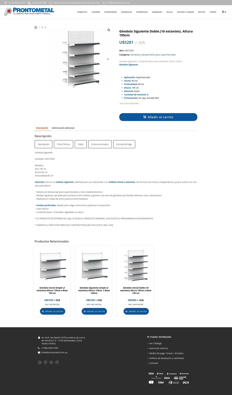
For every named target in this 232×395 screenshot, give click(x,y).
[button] (109, 30)
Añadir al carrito (158, 117)
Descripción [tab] (42, 127)
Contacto (153, 363)
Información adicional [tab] (63, 127)
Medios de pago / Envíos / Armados (165, 353)
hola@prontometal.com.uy (54, 352)
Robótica (82, 12)
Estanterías (110, 12)
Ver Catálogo (155, 343)
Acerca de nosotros (158, 348)
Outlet (201, 12)
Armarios (157, 12)
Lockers (96, 12)
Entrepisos (142, 12)
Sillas (169, 12)
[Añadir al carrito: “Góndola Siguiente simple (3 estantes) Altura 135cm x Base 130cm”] (94, 311)
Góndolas (126, 12)
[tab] (43, 144)
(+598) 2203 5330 (50, 348)
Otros (213, 12)
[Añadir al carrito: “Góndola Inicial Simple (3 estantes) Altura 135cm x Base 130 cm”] (53, 311)
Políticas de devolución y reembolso (166, 358)
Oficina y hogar (185, 12)
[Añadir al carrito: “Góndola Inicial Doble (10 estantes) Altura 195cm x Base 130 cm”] (136, 311)
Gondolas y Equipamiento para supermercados (153, 54)
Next (108, 59)
